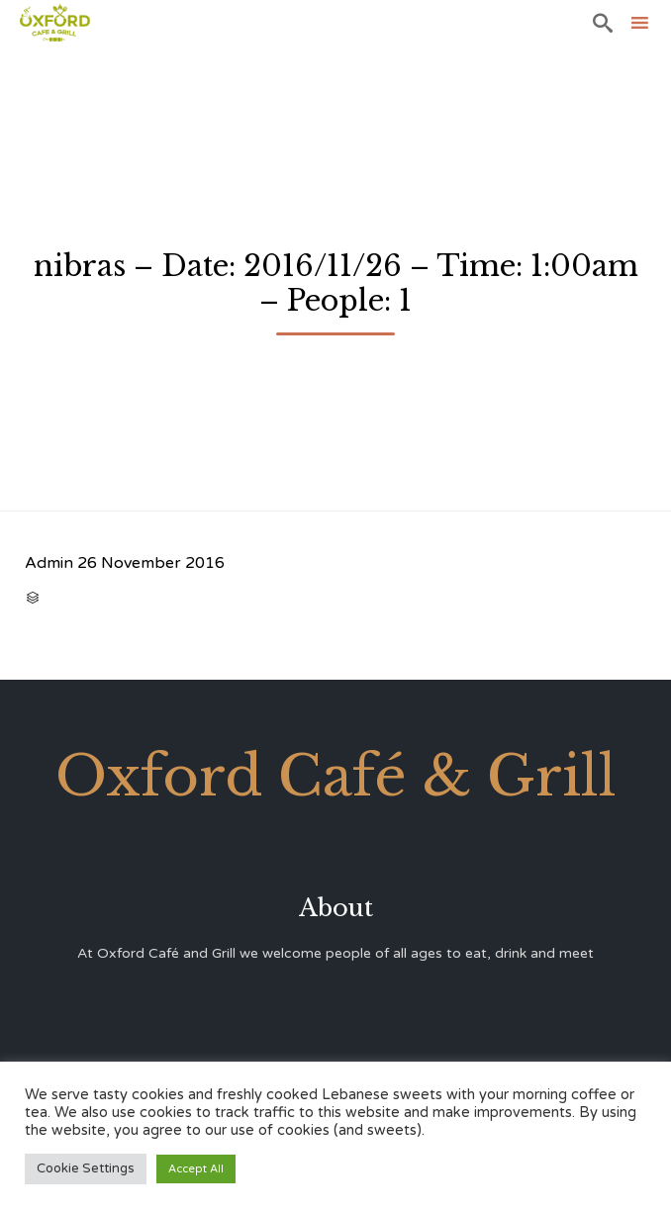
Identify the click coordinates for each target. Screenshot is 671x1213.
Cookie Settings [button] (86, 1168)
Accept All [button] (196, 1169)
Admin (49, 563)
